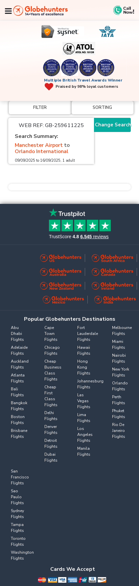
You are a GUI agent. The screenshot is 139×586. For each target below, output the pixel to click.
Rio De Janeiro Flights (118, 430)
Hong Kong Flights (83, 367)
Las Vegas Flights (83, 400)
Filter (40, 108)
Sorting (102, 108)
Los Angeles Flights (85, 434)
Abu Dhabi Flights (17, 333)
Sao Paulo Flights (17, 496)
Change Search (113, 124)
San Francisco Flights (20, 477)
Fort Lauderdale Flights (87, 333)
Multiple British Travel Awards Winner (83, 80)
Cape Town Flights (51, 333)
